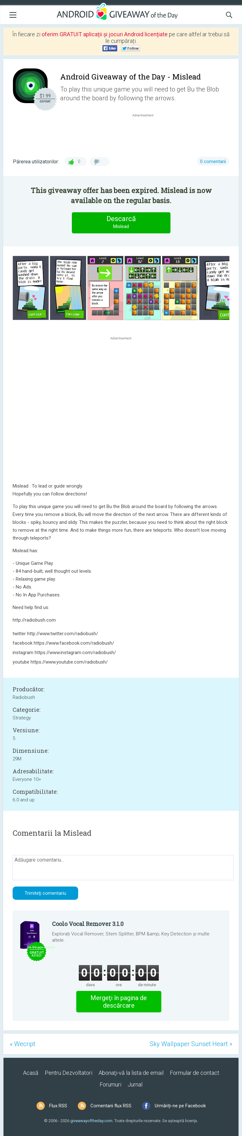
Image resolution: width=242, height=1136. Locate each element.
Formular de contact (194, 1072)
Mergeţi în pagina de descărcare (118, 1001)
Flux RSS (58, 1106)
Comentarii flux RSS (110, 1106)
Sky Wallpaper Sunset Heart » (191, 1044)
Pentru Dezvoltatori (68, 1072)
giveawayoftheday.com (91, 1120)
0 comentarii (213, 161)
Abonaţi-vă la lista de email (131, 1072)
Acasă (30, 1072)
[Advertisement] (146, 133)
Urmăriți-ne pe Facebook (180, 1106)
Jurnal (135, 1084)
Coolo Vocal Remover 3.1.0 (88, 924)
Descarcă (121, 222)
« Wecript (22, 1044)
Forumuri (110, 1084)
